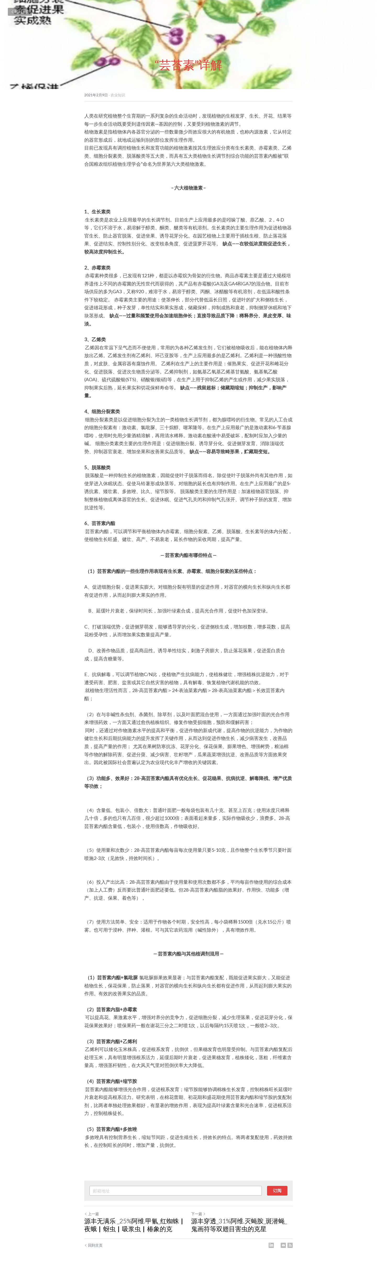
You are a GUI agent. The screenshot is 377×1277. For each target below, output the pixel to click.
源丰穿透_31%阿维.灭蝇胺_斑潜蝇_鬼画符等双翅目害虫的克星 (239, 1224)
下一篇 (198, 1214)
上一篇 (91, 1214)
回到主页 (19, 11)
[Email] (283, 1245)
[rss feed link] (290, 1245)
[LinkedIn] (271, 1245)
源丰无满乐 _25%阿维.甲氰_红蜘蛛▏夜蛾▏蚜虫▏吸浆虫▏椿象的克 (134, 1224)
